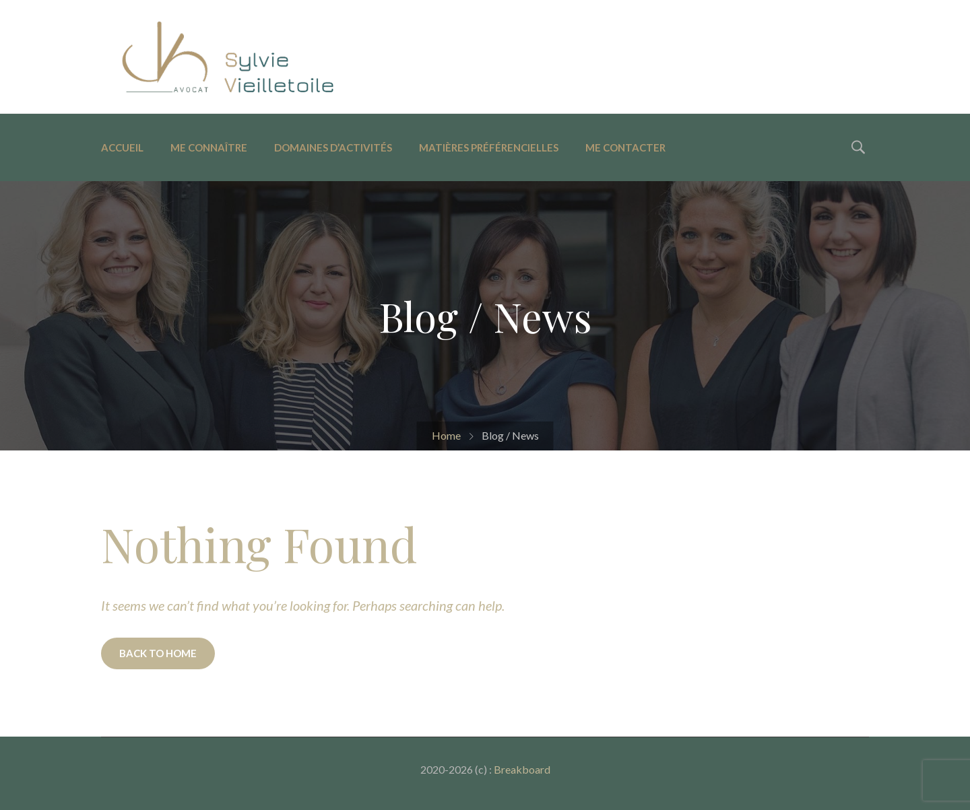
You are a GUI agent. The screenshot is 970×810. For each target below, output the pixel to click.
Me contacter (625, 147)
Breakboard (522, 769)
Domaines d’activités (333, 147)
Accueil (122, 147)
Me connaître (208, 147)
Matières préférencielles (488, 147)
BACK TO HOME (158, 653)
